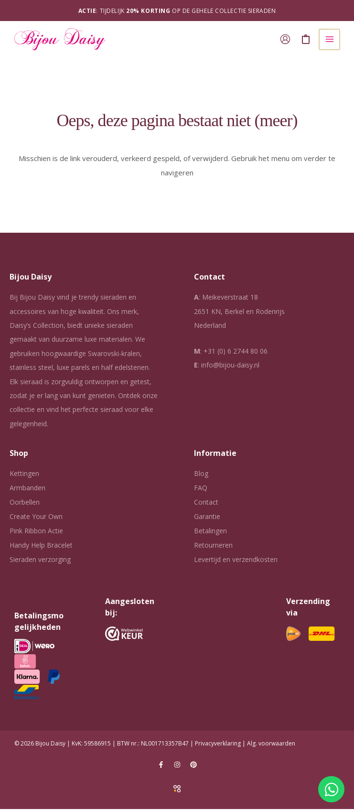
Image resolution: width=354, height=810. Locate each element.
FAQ (200, 488)
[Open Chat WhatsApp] (331, 789)
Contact (206, 503)
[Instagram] (177, 765)
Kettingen (24, 474)
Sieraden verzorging (40, 560)
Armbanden (27, 488)
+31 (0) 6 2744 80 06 (236, 351)
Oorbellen (25, 503)
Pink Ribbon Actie (36, 531)
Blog (201, 474)
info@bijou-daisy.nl (230, 365)
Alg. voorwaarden (271, 744)
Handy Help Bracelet (41, 546)
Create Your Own (36, 517)
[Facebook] (161, 765)
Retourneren (213, 546)
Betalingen (210, 531)
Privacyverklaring (218, 744)
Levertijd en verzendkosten (236, 560)
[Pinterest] (193, 765)
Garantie (207, 517)
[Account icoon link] (286, 39)
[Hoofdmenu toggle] (330, 40)
